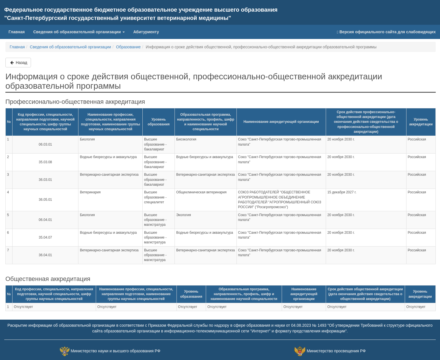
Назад (18, 62)
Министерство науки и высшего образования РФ (115, 351)
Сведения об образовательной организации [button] (79, 32)
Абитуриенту (146, 32)
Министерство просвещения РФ (336, 351)
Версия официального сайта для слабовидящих (386, 32)
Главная (17, 32)
